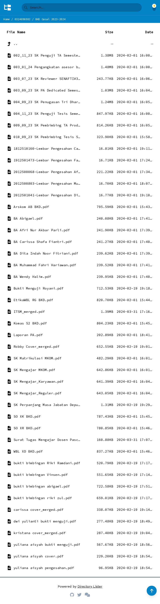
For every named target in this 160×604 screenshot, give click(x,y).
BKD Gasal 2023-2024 (50, 19)
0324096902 (23, 19)
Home (6, 19)
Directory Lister (90, 586)
